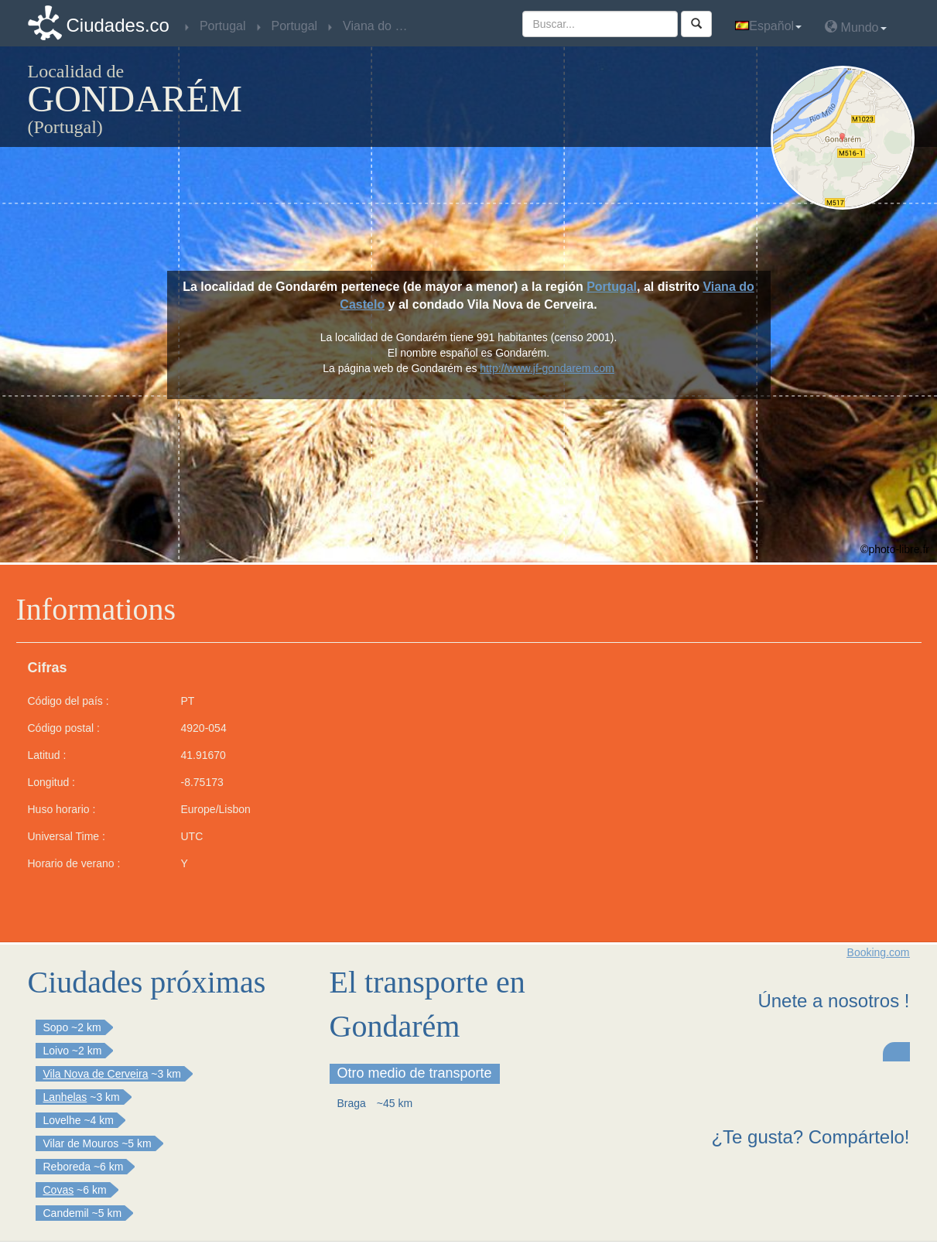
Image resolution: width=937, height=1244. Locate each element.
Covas (58, 1190)
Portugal (611, 286)
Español (768, 25)
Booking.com (878, 952)
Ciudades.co (118, 25)
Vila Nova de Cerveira (96, 1074)
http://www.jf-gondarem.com (547, 368)
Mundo (855, 26)
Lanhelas (65, 1097)
